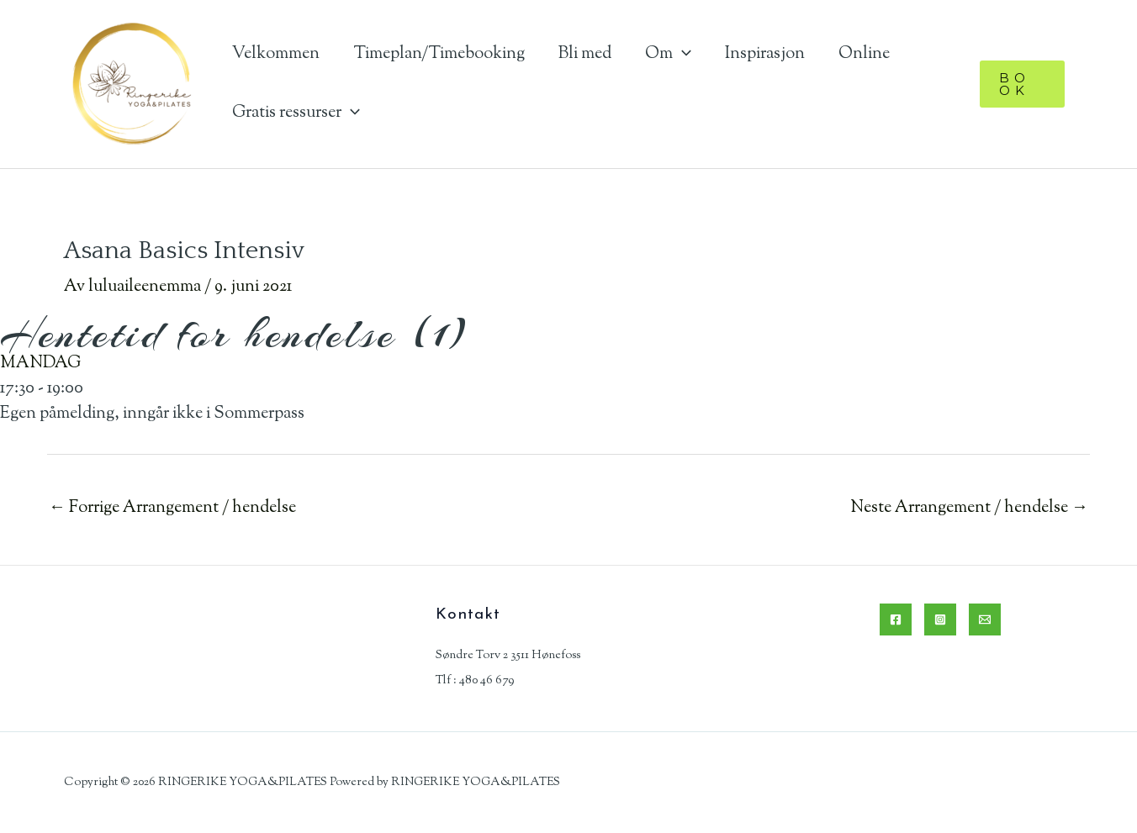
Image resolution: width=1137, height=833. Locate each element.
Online (864, 54)
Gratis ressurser (296, 113)
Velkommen (276, 54)
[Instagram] (940, 619)
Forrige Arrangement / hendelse (172, 508)
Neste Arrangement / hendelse (969, 508)
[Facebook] (896, 619)
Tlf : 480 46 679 (475, 680)
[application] (682, 54)
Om (668, 54)
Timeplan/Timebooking (439, 54)
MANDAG (40, 363)
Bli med (584, 54)
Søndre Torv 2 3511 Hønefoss (508, 655)
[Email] (985, 619)
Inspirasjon (765, 54)
